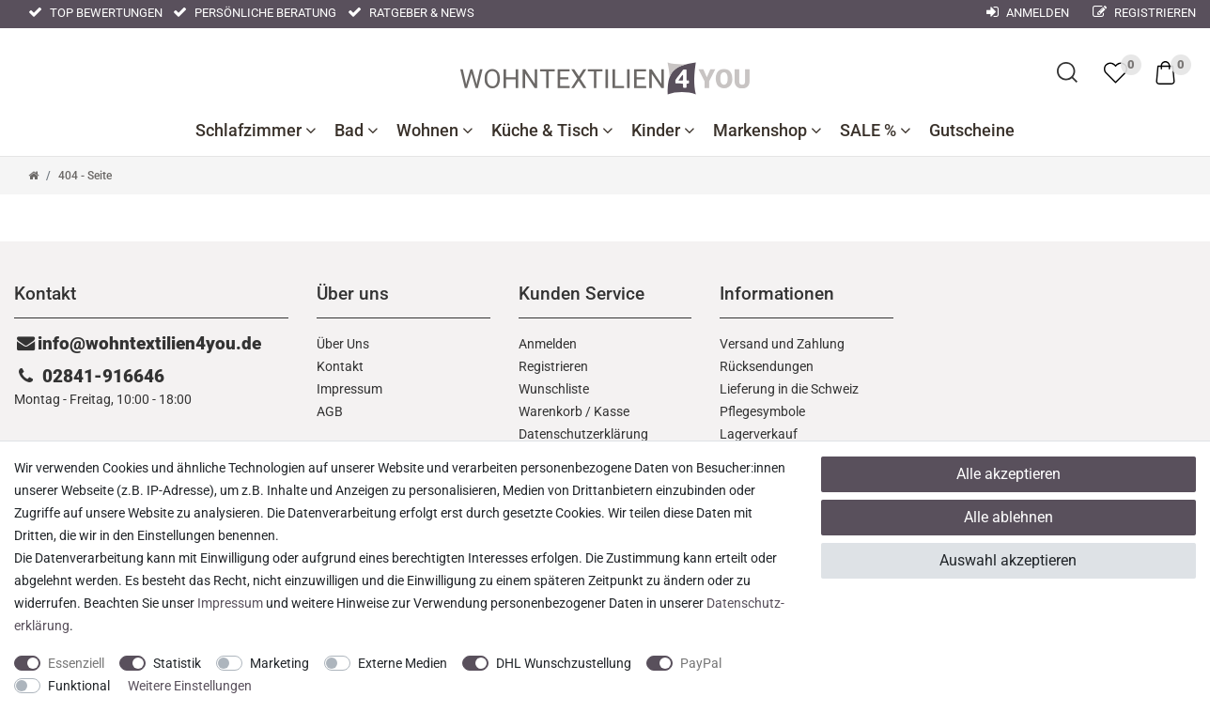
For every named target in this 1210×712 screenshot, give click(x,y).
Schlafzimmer (255, 130)
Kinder (662, 130)
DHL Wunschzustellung (563, 663)
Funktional (79, 685)
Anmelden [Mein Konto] (1027, 13)
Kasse (611, 411)
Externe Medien (402, 663)
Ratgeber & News (411, 13)
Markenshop (767, 130)
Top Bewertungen (95, 13)
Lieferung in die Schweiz (789, 388)
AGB (330, 411)
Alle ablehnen (1008, 517)
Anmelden (548, 343)
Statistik (177, 663)
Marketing (279, 663)
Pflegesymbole (762, 411)
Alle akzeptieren (1008, 474)
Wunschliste (554, 388)
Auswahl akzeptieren (1008, 560)
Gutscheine (972, 130)
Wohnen (434, 130)
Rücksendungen (767, 366)
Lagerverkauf (759, 433)
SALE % (875, 130)
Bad (356, 130)
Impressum (349, 388)
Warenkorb (550, 411)
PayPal (700, 663)
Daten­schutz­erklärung (583, 433)
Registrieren (1144, 13)
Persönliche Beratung (254, 13)
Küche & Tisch (552, 130)
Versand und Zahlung (782, 343)
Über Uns (343, 343)
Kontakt (340, 366)
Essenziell (76, 663)
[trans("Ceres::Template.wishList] (1115, 72)
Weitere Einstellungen (190, 685)
